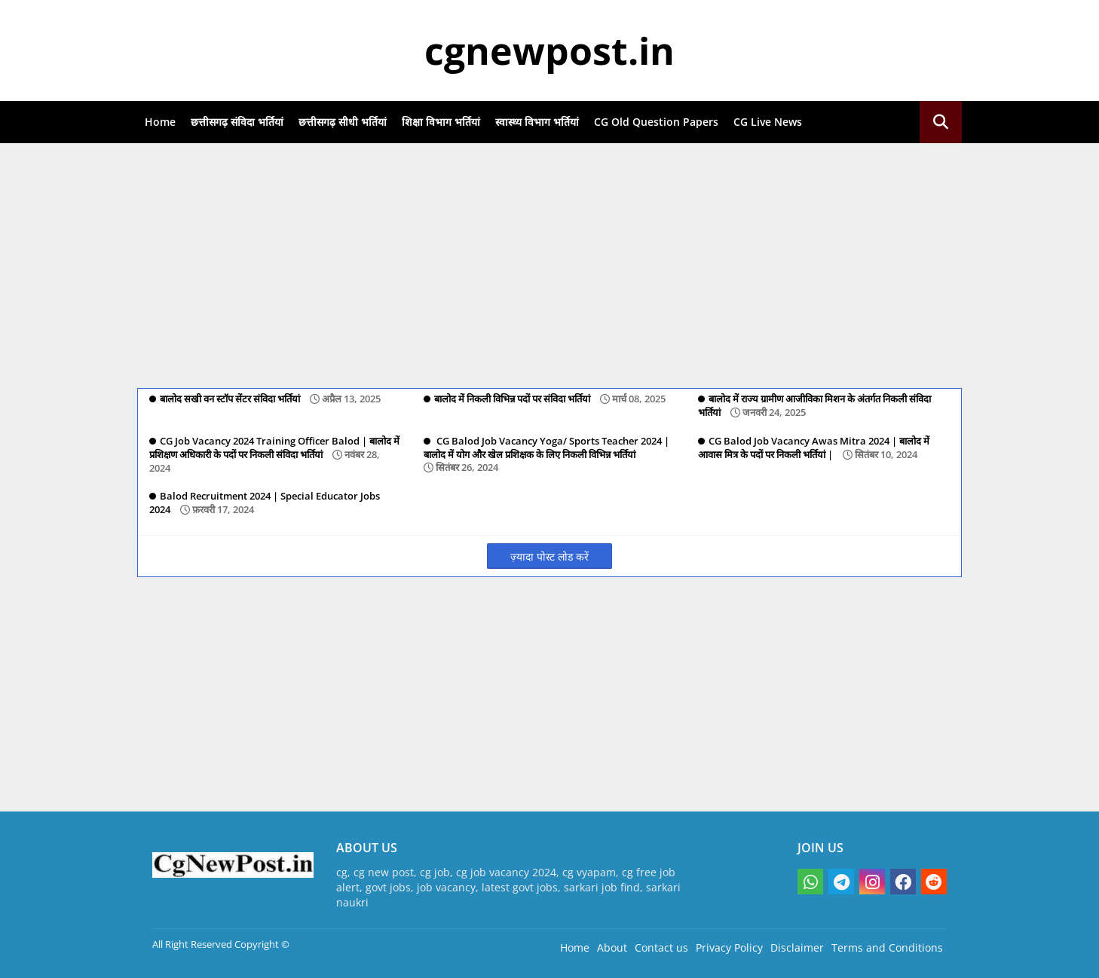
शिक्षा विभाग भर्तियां (441, 122)
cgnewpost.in (549, 50)
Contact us (661, 947)
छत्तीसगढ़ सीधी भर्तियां (342, 122)
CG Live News (767, 122)
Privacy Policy (729, 947)
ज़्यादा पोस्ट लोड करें (549, 556)
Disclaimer (797, 947)
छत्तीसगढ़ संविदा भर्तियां (237, 122)
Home (160, 122)
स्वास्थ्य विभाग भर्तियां (537, 122)
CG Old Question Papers (656, 122)
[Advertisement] (549, 263)
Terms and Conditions (887, 947)
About (612, 947)
